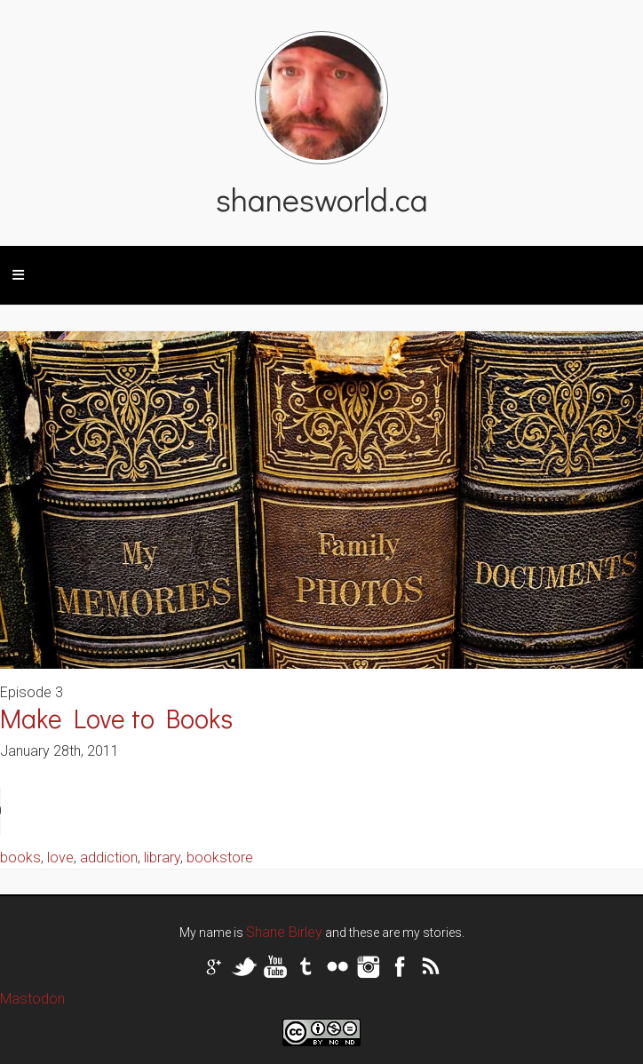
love (60, 857)
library (162, 857)
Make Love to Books (116, 718)
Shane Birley (284, 932)
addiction (109, 857)
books (20, 857)
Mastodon (32, 998)
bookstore (220, 857)
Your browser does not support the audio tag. (133, 811)
